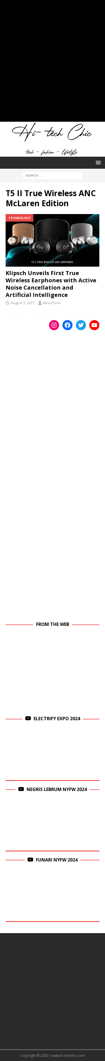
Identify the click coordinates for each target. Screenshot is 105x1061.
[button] (97, 162)
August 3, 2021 (23, 302)
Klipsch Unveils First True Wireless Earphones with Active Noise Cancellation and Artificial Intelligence (51, 284)
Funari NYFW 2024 (57, 860)
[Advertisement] (52, 63)
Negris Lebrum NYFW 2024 (57, 789)
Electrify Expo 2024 (57, 718)
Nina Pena (51, 302)
